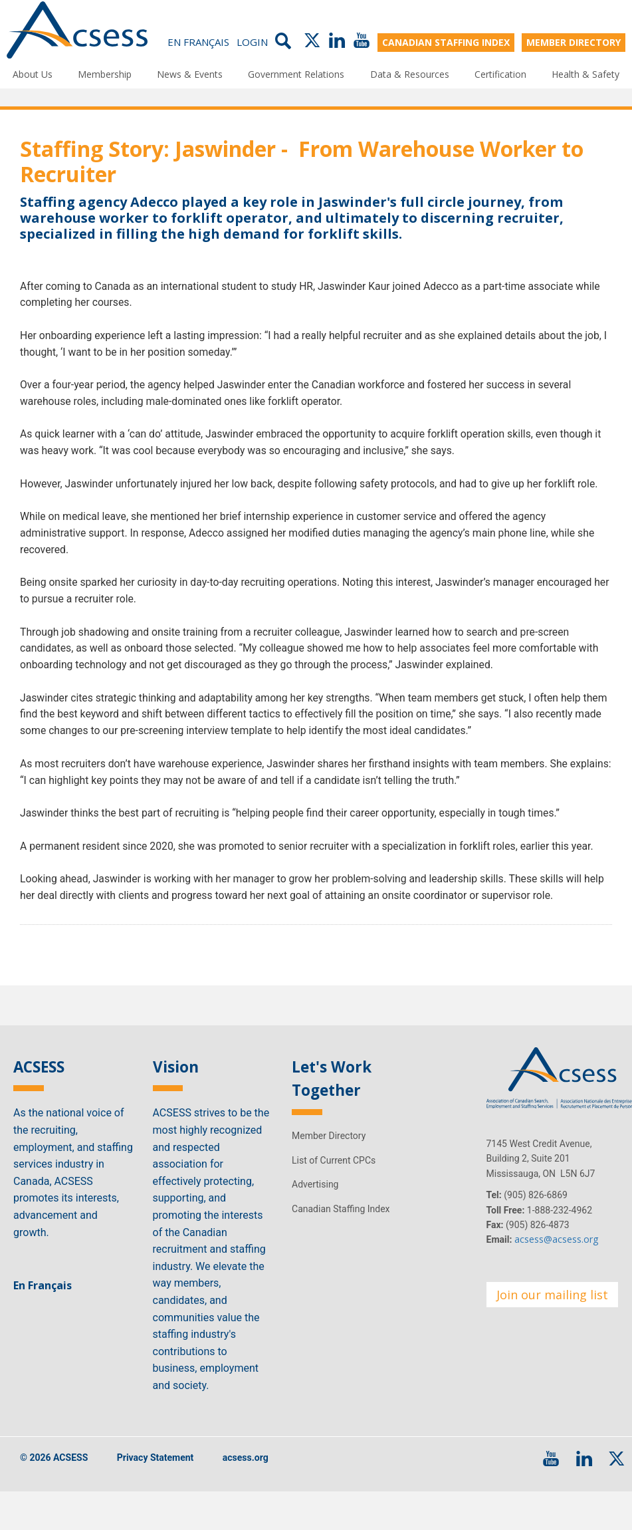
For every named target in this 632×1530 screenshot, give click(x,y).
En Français (198, 41)
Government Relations (296, 73)
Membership (105, 73)
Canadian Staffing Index (341, 1230)
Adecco (154, 202)
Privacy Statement (155, 1478)
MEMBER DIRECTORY (573, 41)
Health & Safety (585, 73)
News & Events (190, 73)
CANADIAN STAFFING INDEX (446, 41)
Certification (500, 73)
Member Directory (329, 1157)
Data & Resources (409, 73)
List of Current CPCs (333, 1181)
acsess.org (245, 1478)
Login (252, 41)
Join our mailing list (552, 1316)
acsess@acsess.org (556, 1261)
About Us (33, 73)
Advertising (315, 1205)
